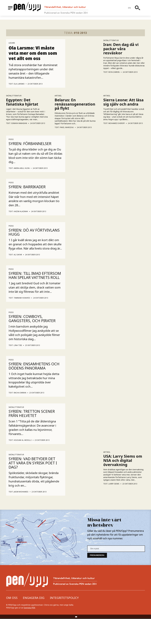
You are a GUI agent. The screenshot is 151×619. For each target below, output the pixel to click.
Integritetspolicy (64, 598)
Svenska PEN (29, 608)
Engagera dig (33, 598)
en (130, 9)
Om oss (12, 598)
